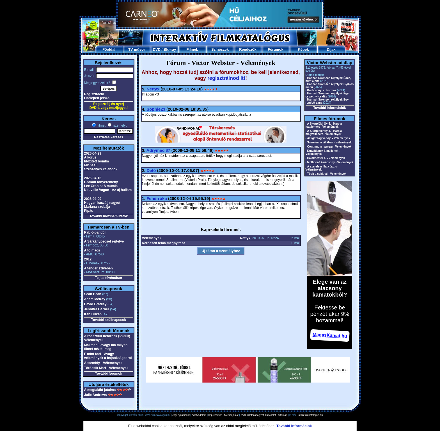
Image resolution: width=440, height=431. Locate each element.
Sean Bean (92, 294)
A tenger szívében (98, 268)
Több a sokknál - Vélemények (327, 173)
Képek (303, 49)
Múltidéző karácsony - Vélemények (330, 162)
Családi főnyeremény (101, 182)
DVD (156, 49)
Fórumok (275, 49)
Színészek (220, 49)
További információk (329, 108)
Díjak (331, 49)
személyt (119, 125)
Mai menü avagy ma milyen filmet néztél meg (106, 347)
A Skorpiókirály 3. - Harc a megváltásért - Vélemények (324, 132)
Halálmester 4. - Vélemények (326, 158)
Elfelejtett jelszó (97, 98)
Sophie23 (155, 109)
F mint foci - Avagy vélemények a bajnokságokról (108, 356)
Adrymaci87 (158, 150)
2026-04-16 (92, 178)
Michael (90, 165)
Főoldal (108, 49)
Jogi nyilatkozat (181, 415)
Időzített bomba (96, 161)
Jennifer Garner (96, 309)
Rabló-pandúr (95, 232)
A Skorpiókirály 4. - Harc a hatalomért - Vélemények (324, 125)
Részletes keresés (108, 137)
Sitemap (282, 415)
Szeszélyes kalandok (101, 169)
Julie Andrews (95, 395)
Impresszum (215, 415)
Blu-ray (170, 49)
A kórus (90, 157)
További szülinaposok (108, 320)
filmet (101, 125)
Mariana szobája (97, 207)
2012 (88, 259)
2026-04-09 (92, 199)
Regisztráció (94, 94)
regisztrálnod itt (226, 78)
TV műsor (136, 49)
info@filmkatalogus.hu (310, 415)
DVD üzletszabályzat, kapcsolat (258, 415)
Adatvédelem (199, 415)
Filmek (192, 49)
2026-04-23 (92, 153)
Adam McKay (94, 299)
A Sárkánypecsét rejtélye (104, 241)
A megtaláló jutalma (100, 390)
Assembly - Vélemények (103, 363)
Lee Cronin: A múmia (101, 186)
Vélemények (151, 238)
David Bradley (95, 304)
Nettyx (152, 89)
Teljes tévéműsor (108, 278)
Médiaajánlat (231, 415)
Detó (151, 170)
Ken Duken (93, 314)
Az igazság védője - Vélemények (328, 138)
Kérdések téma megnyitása (163, 243)
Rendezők (247, 49)
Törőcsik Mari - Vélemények (106, 368)
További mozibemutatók (109, 216)
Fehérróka (156, 198)
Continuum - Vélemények (329, 146)
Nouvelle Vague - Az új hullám (108, 190)
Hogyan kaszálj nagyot (102, 203)
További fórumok (108, 374)
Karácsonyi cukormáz (321, 90)
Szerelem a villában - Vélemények (329, 142)
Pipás (88, 211)
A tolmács (92, 250)
